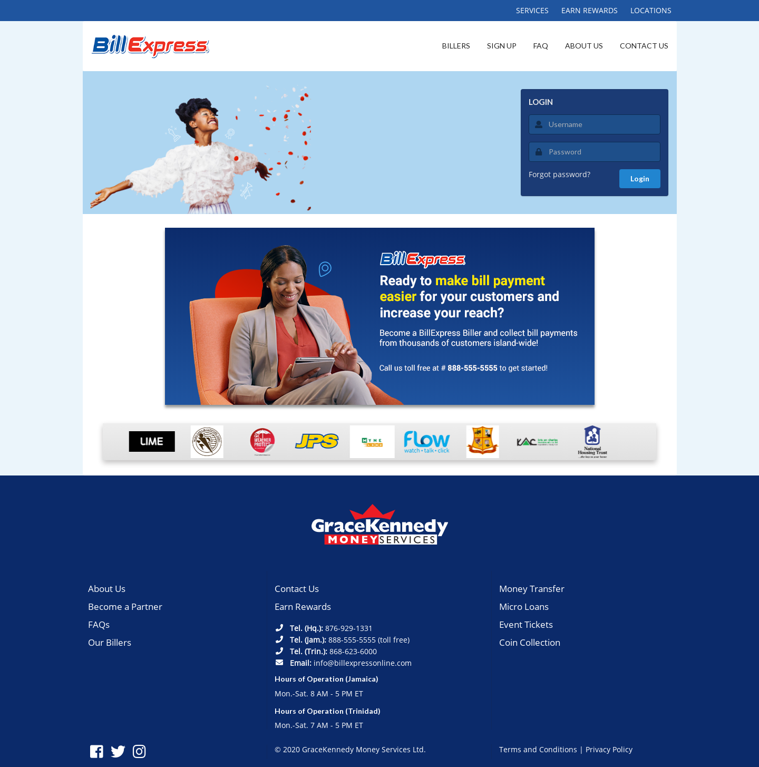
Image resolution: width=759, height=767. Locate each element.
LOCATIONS (651, 10)
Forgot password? (559, 174)
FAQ (540, 45)
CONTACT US (644, 45)
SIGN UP (502, 45)
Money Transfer (532, 588)
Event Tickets (526, 624)
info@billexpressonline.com (363, 663)
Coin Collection (529, 642)
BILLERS (456, 45)
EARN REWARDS (589, 10)
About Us (106, 588)
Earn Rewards (303, 606)
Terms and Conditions (538, 749)
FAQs (99, 624)
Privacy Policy (609, 749)
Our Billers (109, 642)
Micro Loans (524, 606)
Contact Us (297, 588)
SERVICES (532, 10)
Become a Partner (125, 606)
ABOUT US (584, 45)
